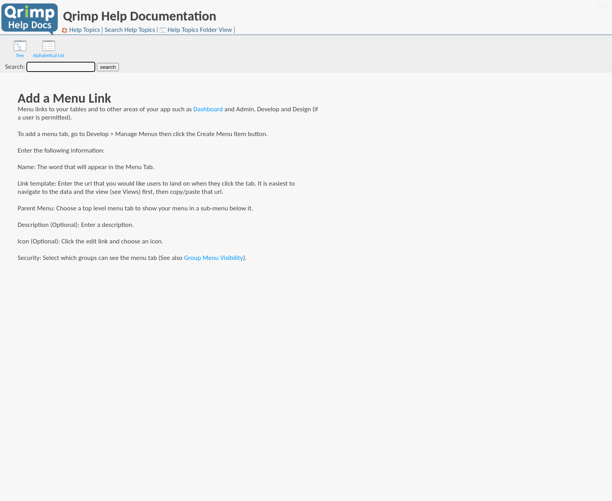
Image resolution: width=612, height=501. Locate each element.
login (603, 6)
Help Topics (80, 30)
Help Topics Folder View (196, 30)
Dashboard (208, 109)
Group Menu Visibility (213, 258)
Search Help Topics (130, 30)
